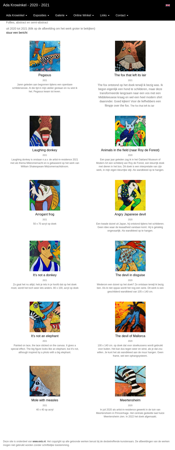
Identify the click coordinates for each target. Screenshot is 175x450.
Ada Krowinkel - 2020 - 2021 (26, 5)
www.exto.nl (39, 441)
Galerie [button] (61, 15)
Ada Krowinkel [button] (16, 15)
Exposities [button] (41, 15)
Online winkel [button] (83, 15)
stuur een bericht (16, 32)
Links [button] (105, 15)
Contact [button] (122, 15)
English (167, 5)
